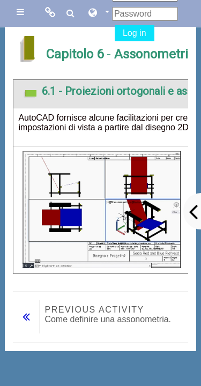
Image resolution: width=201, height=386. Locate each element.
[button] (98, 13)
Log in (134, 33)
